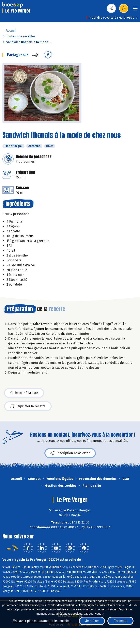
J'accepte (120, 621)
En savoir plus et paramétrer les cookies (42, 621)
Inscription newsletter (70, 453)
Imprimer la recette (28, 406)
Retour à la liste (24, 393)
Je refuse (92, 621)
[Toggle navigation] (135, 9)
